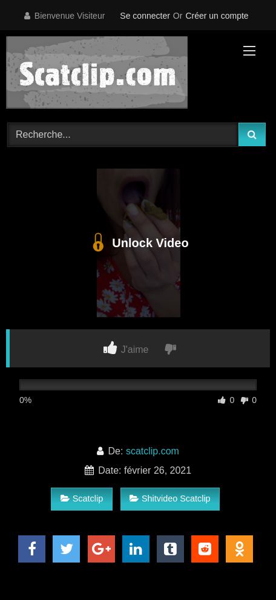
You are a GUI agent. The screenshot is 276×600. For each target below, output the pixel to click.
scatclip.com (152, 451)
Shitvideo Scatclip (170, 498)
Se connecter (145, 16)
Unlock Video (137, 243)
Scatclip (82, 498)
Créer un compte (216, 16)
